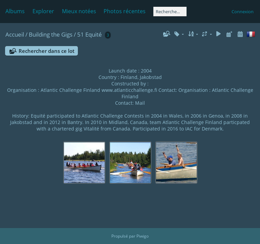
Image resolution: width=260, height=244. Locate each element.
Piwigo (142, 236)
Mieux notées (79, 11)
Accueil (14, 34)
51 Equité (89, 34)
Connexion (243, 11)
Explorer (43, 11)
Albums (15, 11)
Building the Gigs (50, 34)
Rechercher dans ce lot (46, 50)
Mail (140, 103)
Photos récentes (125, 11)
